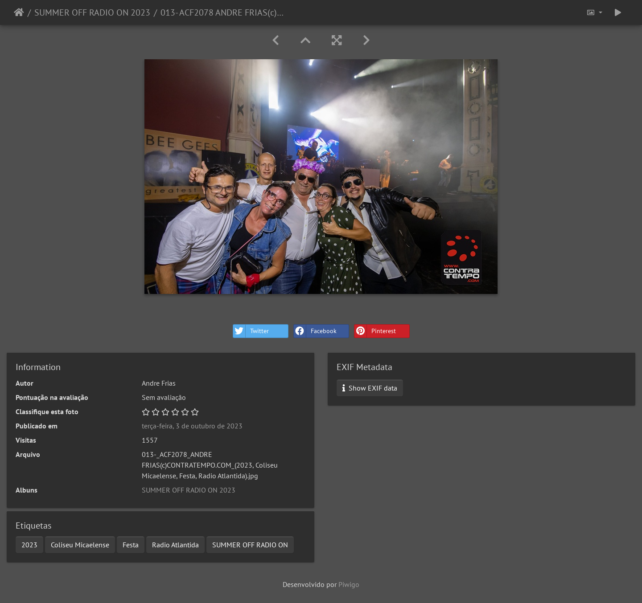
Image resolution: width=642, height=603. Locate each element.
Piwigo (348, 584)
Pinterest (375, 331)
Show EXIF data (369, 387)
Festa (131, 544)
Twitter (251, 331)
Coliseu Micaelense (80, 544)
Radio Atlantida (175, 544)
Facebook (315, 331)
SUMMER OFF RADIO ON (250, 544)
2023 (29, 544)
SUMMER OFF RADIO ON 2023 (92, 12)
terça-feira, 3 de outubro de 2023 (192, 425)
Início (19, 12)
